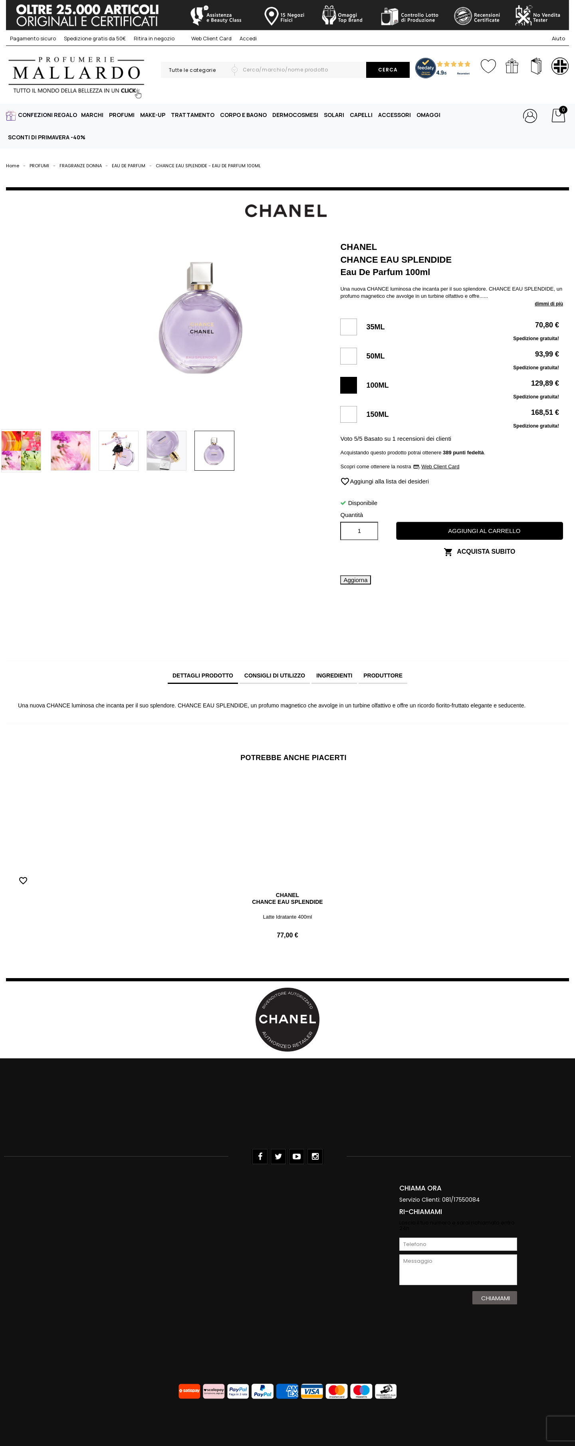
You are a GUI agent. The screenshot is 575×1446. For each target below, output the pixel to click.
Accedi (248, 38)
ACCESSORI (394, 115)
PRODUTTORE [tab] (382, 675)
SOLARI (334, 115)
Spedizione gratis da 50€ (95, 38)
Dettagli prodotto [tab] (202, 675)
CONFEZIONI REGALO (47, 115)
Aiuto (558, 38)
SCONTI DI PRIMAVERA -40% (46, 137)
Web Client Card (207, 38)
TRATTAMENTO (192, 115)
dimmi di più (549, 304)
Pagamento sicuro (33, 38)
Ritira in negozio (154, 38)
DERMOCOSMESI (295, 115)
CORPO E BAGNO (243, 115)
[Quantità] (359, 531)
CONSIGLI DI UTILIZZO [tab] (274, 675)
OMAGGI (428, 115)
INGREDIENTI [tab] (334, 675)
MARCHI (92, 115)
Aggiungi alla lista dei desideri (384, 481)
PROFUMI (122, 115)
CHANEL (287, 895)
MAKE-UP (152, 115)
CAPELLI (361, 115)
